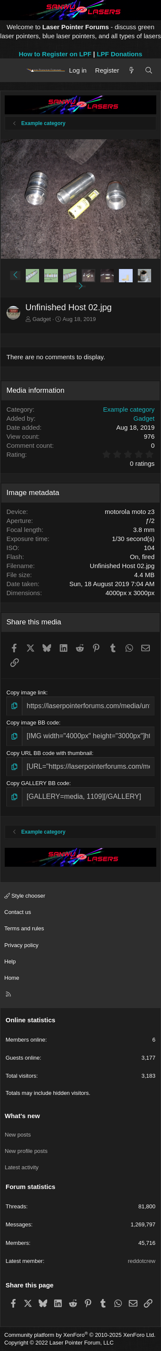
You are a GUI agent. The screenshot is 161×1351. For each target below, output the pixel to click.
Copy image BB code (32, 722)
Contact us (17, 912)
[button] (15, 275)
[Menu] (14, 70)
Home (11, 978)
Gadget (42, 319)
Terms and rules (24, 928)
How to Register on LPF (55, 54)
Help (10, 961)
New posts (18, 1134)
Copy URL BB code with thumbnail (49, 753)
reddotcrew (141, 1261)
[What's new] (131, 70)
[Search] (148, 70)
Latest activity (22, 1167)
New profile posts (26, 1151)
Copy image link (26, 692)
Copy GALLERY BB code (37, 783)
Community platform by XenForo (79, 1335)
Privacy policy (21, 945)
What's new (22, 1115)
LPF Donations (119, 54)
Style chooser (24, 896)
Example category (129, 409)
